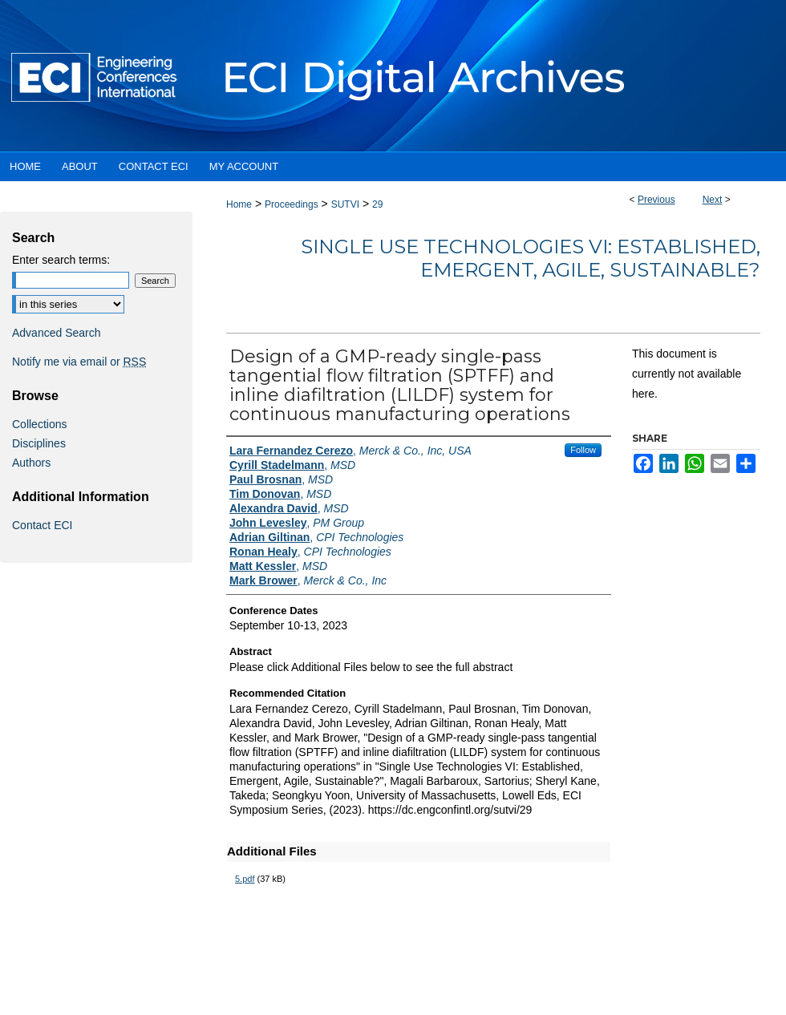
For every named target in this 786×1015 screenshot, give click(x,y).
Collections (39, 424)
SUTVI (345, 204)
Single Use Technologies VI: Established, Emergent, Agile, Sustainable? (530, 258)
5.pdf (244, 879)
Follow (583, 450)
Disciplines (39, 443)
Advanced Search (56, 332)
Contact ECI (42, 525)
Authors (31, 462)
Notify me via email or (79, 361)
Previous (656, 199)
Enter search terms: (61, 259)
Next (713, 199)
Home (239, 204)
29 (377, 204)
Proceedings (291, 204)
